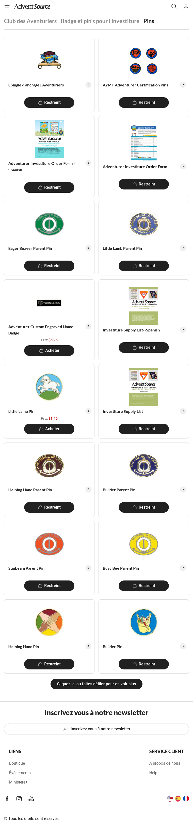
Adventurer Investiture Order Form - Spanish (41, 166)
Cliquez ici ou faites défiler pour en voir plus (96, 683)
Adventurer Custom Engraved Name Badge (40, 329)
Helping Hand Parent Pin (30, 489)
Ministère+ (18, 782)
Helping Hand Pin (23, 646)
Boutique (17, 763)
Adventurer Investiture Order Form (135, 166)
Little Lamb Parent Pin (122, 248)
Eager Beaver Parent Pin (30, 248)
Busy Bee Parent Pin (121, 568)
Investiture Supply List (123, 411)
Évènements (20, 772)
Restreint (49, 102)
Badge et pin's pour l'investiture (100, 21)
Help (153, 772)
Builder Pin (112, 646)
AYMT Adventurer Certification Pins (135, 84)
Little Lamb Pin (21, 411)
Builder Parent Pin (119, 489)
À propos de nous (164, 763)
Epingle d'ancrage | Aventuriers (36, 84)
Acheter (49, 350)
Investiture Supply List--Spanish (131, 329)
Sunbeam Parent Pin (26, 568)
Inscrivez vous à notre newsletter (96, 729)
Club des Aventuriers (30, 21)
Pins (148, 21)
